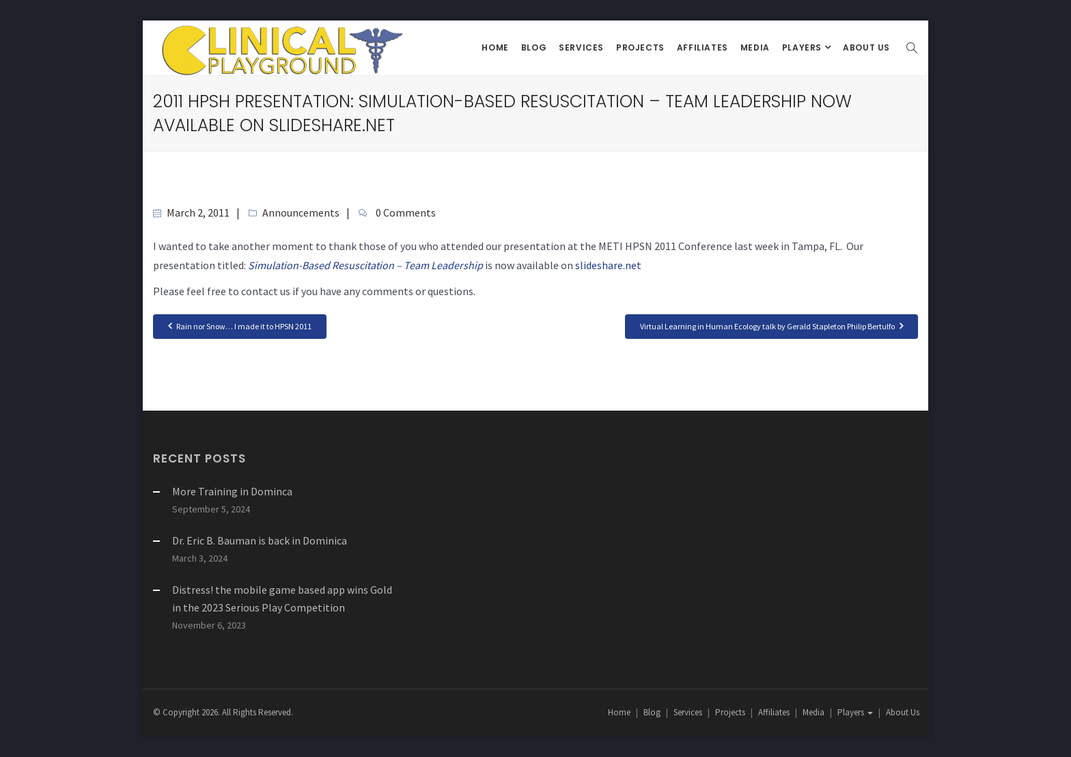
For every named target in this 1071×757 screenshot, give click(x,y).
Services (581, 47)
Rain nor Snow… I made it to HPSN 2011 (239, 325)
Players (803, 47)
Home (495, 47)
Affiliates (702, 47)
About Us (866, 47)
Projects (640, 47)
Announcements (300, 212)
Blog (533, 47)
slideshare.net (608, 265)
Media (755, 47)
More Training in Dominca (232, 491)
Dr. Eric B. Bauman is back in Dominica (259, 540)
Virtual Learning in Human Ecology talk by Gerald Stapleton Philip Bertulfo (771, 325)
